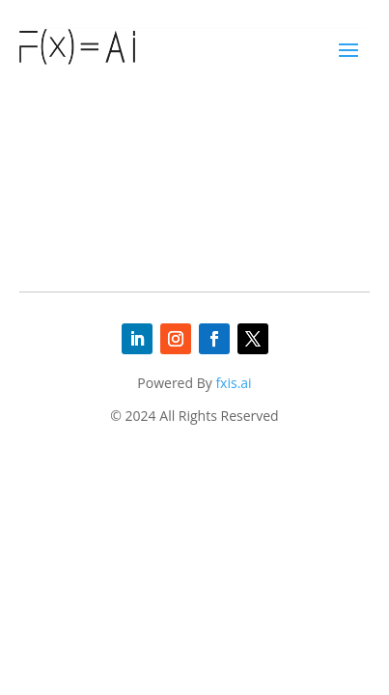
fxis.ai (233, 383)
